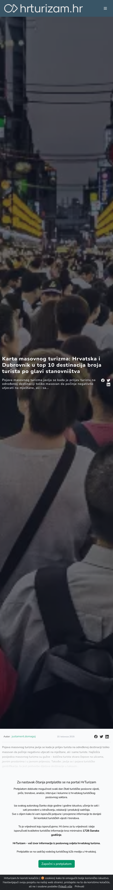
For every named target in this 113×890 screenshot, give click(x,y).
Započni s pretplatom (56, 864)
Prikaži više (65, 886)
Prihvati (79, 886)
